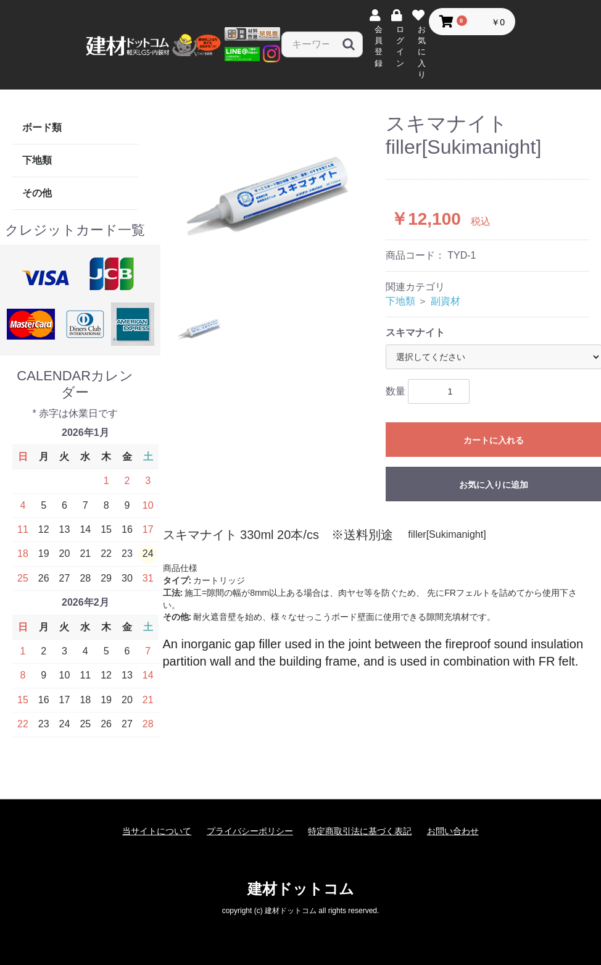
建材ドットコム (300, 888)
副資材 (445, 301)
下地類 (37, 160)
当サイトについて (156, 831)
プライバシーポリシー (250, 831)
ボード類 (42, 127)
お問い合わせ (453, 831)
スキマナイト (415, 332)
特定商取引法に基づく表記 (360, 831)
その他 (37, 193)
